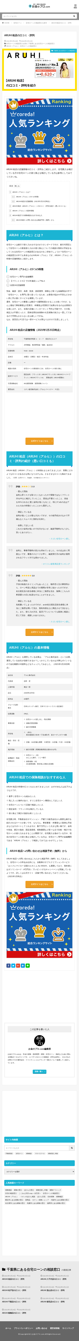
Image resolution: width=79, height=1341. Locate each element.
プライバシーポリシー (23, 1328)
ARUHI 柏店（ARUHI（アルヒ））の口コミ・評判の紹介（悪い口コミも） (38, 206)
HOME (6, 23)
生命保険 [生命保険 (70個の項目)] (51, 1197)
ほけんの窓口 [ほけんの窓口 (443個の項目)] (29, 1190)
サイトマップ (68, 1328)
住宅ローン (18, 23)
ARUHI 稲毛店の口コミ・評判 (52, 1302)
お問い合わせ (41, 1328)
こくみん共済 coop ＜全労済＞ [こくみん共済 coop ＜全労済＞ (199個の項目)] (30, 1193)
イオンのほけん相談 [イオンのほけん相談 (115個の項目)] (27, 1197)
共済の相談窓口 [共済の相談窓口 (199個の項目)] (11, 1193)
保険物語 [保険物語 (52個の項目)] (59, 1197)
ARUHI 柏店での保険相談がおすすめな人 (25, 215)
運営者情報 (55, 1328)
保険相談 (29, 1153)
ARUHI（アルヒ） (12, 46)
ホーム (8, 1328)
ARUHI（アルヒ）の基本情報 (21, 210)
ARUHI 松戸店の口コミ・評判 (14, 1290)
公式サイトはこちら (39, 441)
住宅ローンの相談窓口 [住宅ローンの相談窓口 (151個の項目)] (51, 1193)
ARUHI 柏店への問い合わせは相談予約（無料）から (32, 220)
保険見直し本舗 (53, 1153)
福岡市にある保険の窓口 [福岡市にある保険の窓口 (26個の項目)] (56, 1203)
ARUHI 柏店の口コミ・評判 (61, 23)
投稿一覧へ (39, 1071)
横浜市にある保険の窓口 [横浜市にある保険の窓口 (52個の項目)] (14, 1200)
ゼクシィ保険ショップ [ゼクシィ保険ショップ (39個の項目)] (40, 1200)
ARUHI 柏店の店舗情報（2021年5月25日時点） (31, 201)
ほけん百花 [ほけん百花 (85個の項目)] (41, 1197)
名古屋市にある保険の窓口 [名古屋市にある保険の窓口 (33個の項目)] (15, 1203)
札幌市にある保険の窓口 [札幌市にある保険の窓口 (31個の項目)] (36, 1203)
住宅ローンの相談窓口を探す (36, 23)
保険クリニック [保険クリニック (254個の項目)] (55, 1190)
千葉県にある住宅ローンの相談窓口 (41, 44)
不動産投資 (9, 1153)
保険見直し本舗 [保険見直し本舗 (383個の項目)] (42, 1190)
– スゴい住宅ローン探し (59, 538)
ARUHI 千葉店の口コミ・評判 (14, 1302)
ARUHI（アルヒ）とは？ (20, 192)
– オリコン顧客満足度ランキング (55, 564)
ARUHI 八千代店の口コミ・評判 (53, 1279)
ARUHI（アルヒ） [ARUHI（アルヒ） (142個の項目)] (11, 1197)
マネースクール (40, 1153)
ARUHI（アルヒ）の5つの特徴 (24, 196)
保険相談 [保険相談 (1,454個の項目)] (8, 1190)
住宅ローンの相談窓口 (28, 46)
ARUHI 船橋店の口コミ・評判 (14, 1313)
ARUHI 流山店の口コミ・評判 (52, 1290)
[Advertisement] (40, 995)
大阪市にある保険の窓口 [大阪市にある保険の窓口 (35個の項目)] (60, 1200)
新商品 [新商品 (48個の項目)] (27, 1200)
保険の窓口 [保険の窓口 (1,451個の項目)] (18, 1190)
